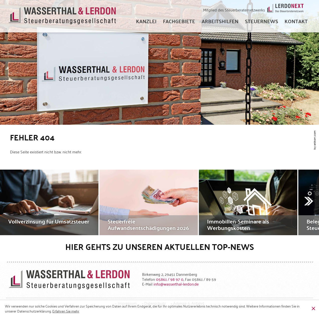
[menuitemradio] (296, 21)
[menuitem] (146, 21)
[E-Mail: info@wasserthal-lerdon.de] (176, 283)
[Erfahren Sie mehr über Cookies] (65, 311)
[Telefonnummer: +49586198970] (169, 279)
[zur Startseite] (62, 16)
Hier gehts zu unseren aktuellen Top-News (159, 246)
